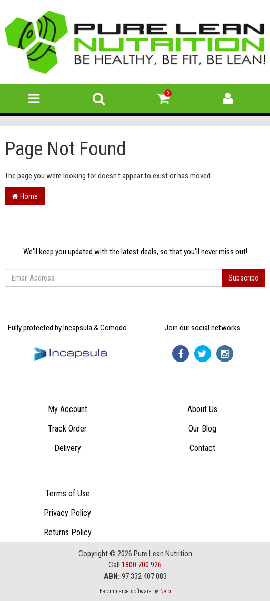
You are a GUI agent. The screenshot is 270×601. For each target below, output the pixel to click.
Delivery (67, 448)
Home (25, 196)
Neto (165, 591)
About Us (202, 409)
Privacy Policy (67, 513)
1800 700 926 (142, 564)
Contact (202, 448)
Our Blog (202, 429)
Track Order (67, 429)
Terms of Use (67, 493)
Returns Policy (68, 532)
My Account (67, 409)
